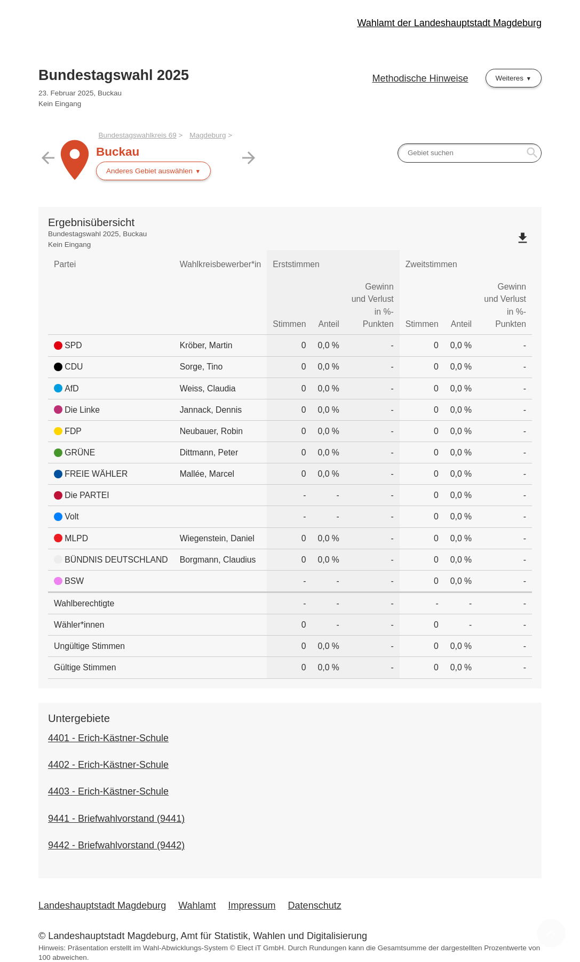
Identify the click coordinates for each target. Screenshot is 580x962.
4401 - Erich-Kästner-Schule (108, 738)
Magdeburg (207, 135)
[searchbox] (470, 153)
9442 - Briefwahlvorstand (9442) (116, 845)
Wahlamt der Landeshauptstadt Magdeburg (449, 23)
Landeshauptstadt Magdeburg (102, 905)
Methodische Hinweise (420, 78)
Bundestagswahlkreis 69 (138, 135)
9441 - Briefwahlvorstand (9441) (116, 818)
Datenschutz (314, 905)
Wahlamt (197, 905)
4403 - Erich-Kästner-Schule (108, 791)
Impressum (252, 905)
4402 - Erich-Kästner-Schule (108, 764)
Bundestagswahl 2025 (113, 75)
